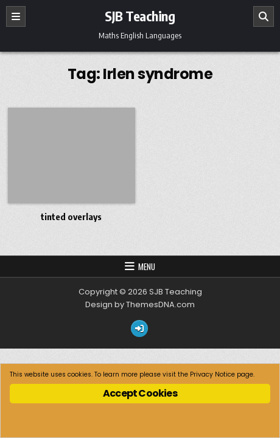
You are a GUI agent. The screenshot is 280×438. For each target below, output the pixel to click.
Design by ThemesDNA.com (140, 304)
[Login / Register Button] (139, 328)
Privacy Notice (212, 374)
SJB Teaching (140, 15)
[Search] (263, 16)
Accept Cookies (140, 393)
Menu (146, 266)
